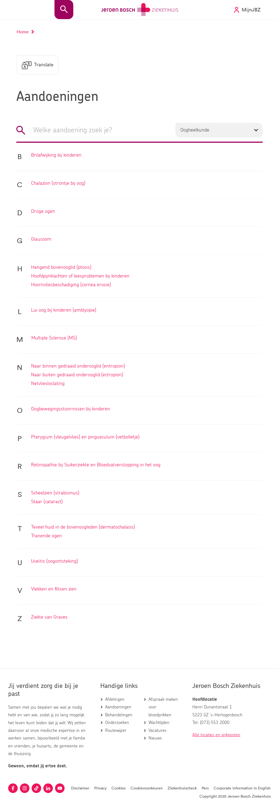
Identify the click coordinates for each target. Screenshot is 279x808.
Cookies (118, 788)
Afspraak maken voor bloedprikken (163, 707)
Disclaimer (80, 788)
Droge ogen (43, 212)
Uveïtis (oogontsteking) (54, 561)
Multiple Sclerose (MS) (54, 338)
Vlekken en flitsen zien (54, 589)
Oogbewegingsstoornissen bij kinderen (70, 409)
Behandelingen (118, 715)
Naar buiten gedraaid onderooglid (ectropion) (77, 375)
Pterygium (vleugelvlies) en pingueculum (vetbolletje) (85, 437)
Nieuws (155, 738)
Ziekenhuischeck (182, 788)
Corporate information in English (242, 788)
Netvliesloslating (48, 384)
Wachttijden (158, 723)
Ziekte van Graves (49, 617)
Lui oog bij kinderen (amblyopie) (63, 310)
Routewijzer (115, 730)
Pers (205, 788)
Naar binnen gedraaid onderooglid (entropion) (78, 366)
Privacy (100, 788)
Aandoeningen (118, 707)
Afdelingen (115, 699)
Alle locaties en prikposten (216, 735)
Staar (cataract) (47, 502)
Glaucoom (41, 239)
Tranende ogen (46, 536)
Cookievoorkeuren (147, 788)
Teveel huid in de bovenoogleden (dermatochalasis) (83, 527)
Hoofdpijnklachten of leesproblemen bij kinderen (80, 276)
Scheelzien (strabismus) (55, 493)
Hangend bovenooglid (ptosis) (61, 268)
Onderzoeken (117, 723)
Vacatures (157, 730)
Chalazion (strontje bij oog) (58, 183)
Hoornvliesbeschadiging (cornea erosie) (71, 285)
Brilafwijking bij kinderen (56, 155)
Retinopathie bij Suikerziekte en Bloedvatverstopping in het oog (95, 465)
